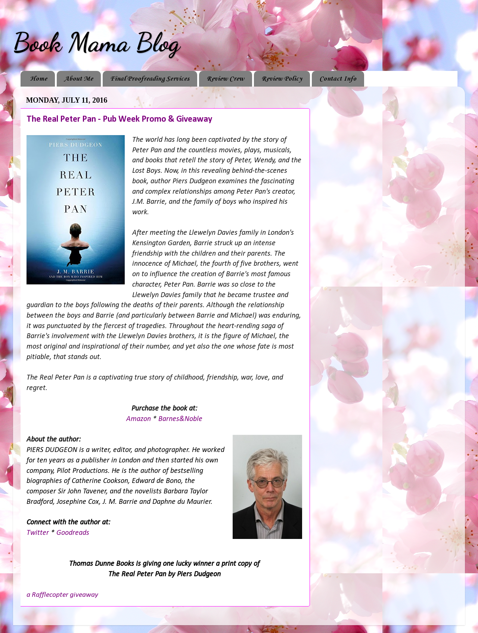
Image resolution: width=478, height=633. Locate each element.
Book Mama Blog (96, 42)
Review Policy (281, 79)
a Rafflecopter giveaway (62, 595)
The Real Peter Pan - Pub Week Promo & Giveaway (119, 119)
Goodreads (72, 533)
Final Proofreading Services (149, 79)
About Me (78, 79)
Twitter (39, 533)
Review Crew (225, 79)
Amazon (139, 419)
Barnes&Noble (180, 419)
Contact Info (337, 79)
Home (38, 79)
